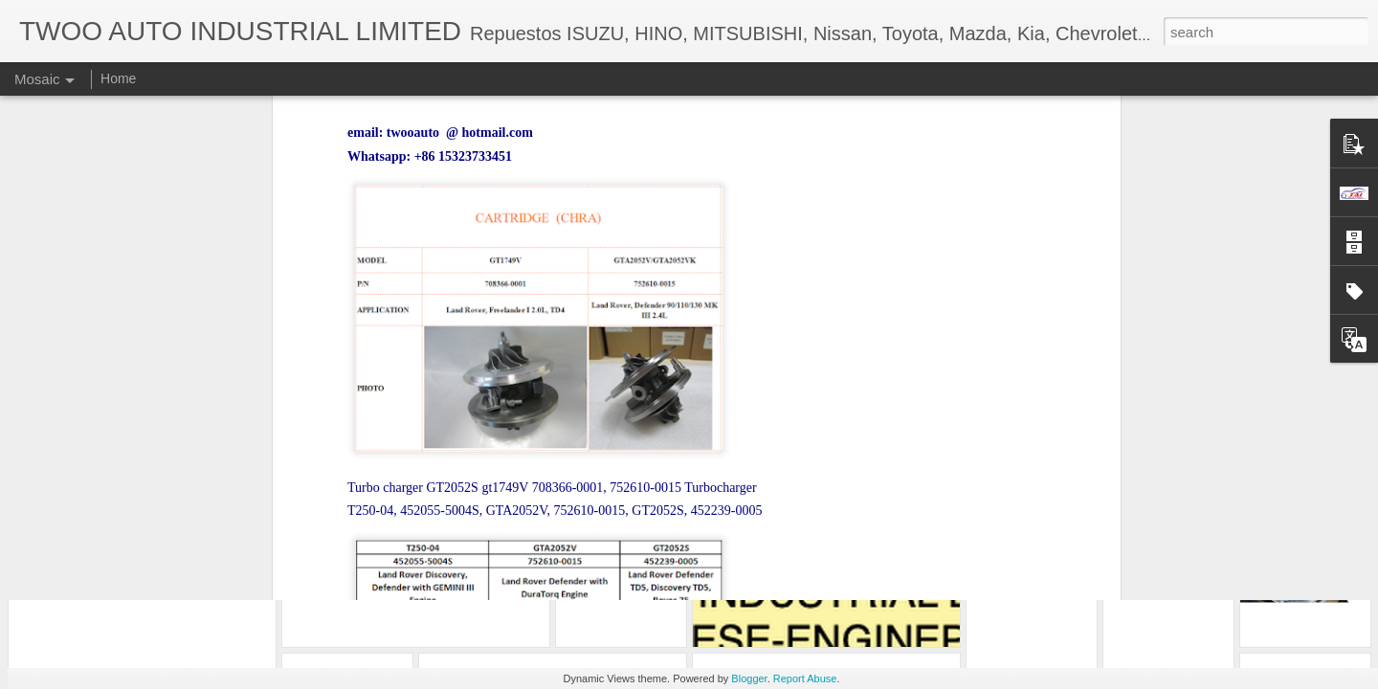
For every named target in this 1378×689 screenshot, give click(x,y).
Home (118, 78)
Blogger (749, 678)
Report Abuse (805, 678)
